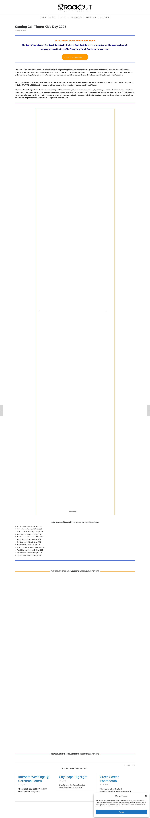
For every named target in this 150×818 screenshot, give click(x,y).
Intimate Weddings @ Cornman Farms (33, 779)
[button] (146, 796)
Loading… (75, 662)
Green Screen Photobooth (109, 779)
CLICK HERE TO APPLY (73, 57)
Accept (121, 812)
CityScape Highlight (73, 777)
